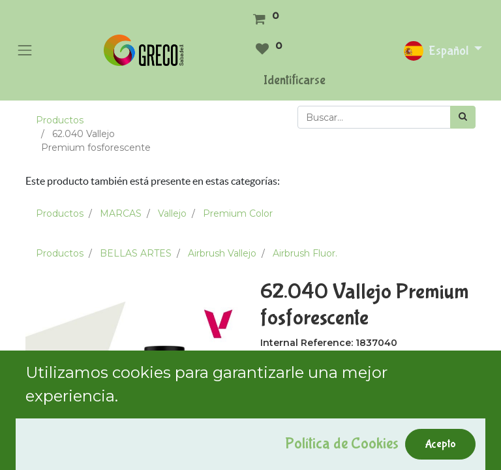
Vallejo (172, 213)
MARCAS (121, 213)
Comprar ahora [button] (398, 450)
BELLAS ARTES (136, 253)
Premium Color (238, 213)
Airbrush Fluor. (305, 253)
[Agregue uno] (328, 414)
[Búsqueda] (463, 117)
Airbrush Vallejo (222, 253)
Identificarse (295, 79)
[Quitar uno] (272, 414)
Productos (60, 120)
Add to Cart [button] (304, 450)
